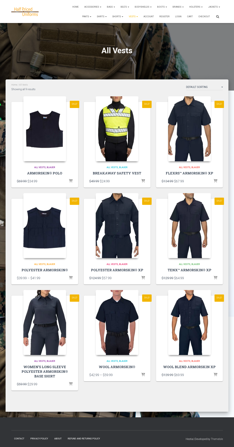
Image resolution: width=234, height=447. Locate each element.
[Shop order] (204, 88)
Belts (125, 7)
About (58, 438)
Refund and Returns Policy (84, 438)
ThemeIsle (217, 439)
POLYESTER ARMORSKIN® (45, 270)
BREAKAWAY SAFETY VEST (117, 173)
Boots (162, 7)
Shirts (102, 16)
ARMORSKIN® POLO (44, 173)
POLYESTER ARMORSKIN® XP (117, 270)
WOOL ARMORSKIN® (117, 367)
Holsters (196, 7)
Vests (133, 16)
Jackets (214, 7)
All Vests (40, 167)
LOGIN (178, 16)
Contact (19, 438)
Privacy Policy (39, 438)
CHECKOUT (204, 16)
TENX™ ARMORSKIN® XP (189, 270)
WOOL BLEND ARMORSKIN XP (189, 367)
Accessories (92, 7)
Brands (178, 7)
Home (75, 7)
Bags (111, 7)
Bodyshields (143, 7)
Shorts (117, 16)
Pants (86, 16)
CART (190, 16)
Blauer (51, 167)
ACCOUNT (148, 16)
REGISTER (164, 16)
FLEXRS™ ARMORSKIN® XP (189, 173)
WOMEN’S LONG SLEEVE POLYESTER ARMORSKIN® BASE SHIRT (45, 371)
